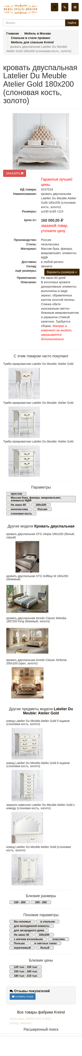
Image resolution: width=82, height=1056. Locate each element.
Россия (42, 509)
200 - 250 (41, 902)
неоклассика (19, 509)
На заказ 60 (18, 504)
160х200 (44, 934)
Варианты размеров (62, 272)
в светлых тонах (45, 943)
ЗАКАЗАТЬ (14, 173)
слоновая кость (21, 513)
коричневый (22, 947)
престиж (16, 493)
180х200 (41, 504)
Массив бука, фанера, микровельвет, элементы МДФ (36, 499)
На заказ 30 (21, 934)
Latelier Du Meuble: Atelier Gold (48, 711)
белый (44, 947)
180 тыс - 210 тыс (25, 975)
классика (58, 939)
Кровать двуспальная (54, 526)
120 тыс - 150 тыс (25, 967)
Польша (19, 943)
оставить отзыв (22, 996)
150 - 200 (19, 902)
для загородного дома (29, 930)
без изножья (22, 921)
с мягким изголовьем (28, 939)
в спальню (47, 921)
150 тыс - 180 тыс (25, 971)
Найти (72, 22)
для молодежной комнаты (31, 925)
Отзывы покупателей (30, 991)
